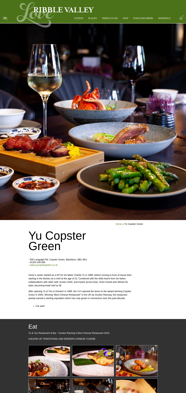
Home (119, 224)
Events (78, 18)
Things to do (110, 18)
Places (92, 18)
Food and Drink (143, 18)
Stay (126, 18)
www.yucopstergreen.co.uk (44, 265)
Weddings (164, 18)
